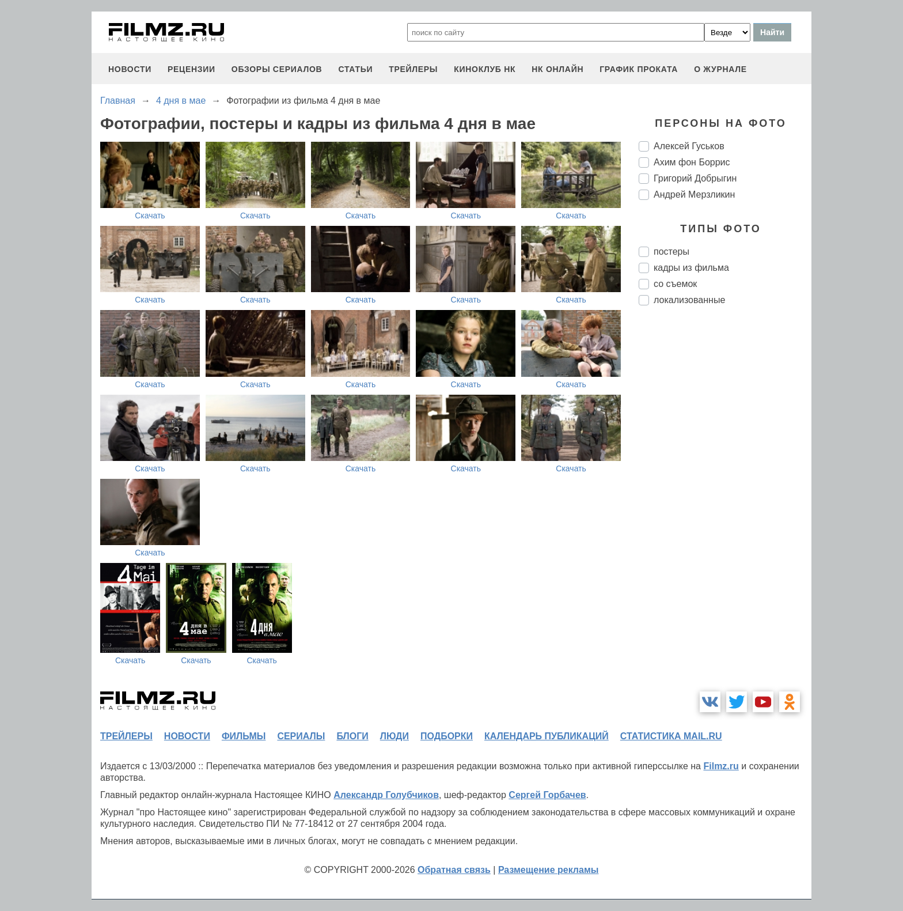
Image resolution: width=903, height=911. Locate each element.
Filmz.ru (720, 766)
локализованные (689, 300)
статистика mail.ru (671, 736)
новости (129, 69)
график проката (639, 69)
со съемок (675, 284)
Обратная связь (454, 870)
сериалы (301, 736)
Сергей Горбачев (547, 795)
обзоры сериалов (277, 69)
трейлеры (413, 69)
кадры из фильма (691, 268)
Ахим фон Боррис (692, 162)
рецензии (191, 69)
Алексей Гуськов (689, 146)
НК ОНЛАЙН (557, 69)
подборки (446, 736)
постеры (671, 251)
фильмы (243, 736)
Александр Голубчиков (386, 795)
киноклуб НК (484, 69)
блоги (352, 736)
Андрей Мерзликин (694, 194)
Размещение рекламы (548, 870)
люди (394, 736)
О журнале (720, 69)
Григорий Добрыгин (695, 178)
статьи (355, 69)
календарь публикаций (546, 736)
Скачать (150, 215)
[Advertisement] (725, 507)
